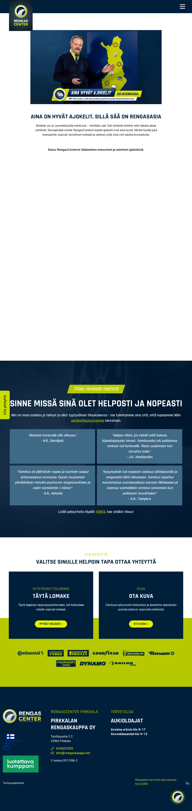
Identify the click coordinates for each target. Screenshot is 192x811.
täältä (100, 512)
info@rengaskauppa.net (70, 753)
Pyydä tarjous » (51, 624)
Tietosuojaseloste (13, 782)
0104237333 (62, 748)
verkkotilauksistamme (87, 420)
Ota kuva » (141, 624)
